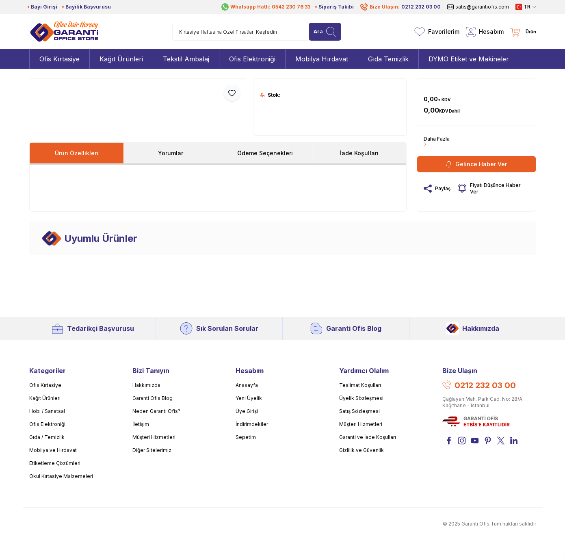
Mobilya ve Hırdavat (53, 450)
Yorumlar (170, 153)
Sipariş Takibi (336, 7)
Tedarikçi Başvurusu (92, 328)
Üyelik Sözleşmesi (361, 398)
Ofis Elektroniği (47, 424)
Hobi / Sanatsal (47, 411)
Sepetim (246, 437)
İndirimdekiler (252, 424)
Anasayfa (247, 385)
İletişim (140, 424)
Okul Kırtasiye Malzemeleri (61, 476)
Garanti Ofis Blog (345, 328)
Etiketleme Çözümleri (54, 463)
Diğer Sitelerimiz (151, 450)
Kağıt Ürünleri (45, 398)
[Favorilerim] (436, 31)
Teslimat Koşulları (360, 385)
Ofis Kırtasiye (45, 385)
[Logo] (64, 32)
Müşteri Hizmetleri (153, 437)
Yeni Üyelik (249, 398)
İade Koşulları (359, 153)
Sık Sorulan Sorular (219, 328)
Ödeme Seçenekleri (265, 153)
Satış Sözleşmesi (359, 411)
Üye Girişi (247, 411)
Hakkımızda (472, 328)
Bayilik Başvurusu (88, 7)
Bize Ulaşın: (400, 7)
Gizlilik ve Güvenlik (361, 450)
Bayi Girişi (44, 7)
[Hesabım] (485, 32)
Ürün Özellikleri (76, 153)
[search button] (325, 32)
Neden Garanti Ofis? (156, 411)
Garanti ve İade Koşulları (367, 437)
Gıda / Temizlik (47, 437)
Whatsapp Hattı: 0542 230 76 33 (265, 7)
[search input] (256, 32)
